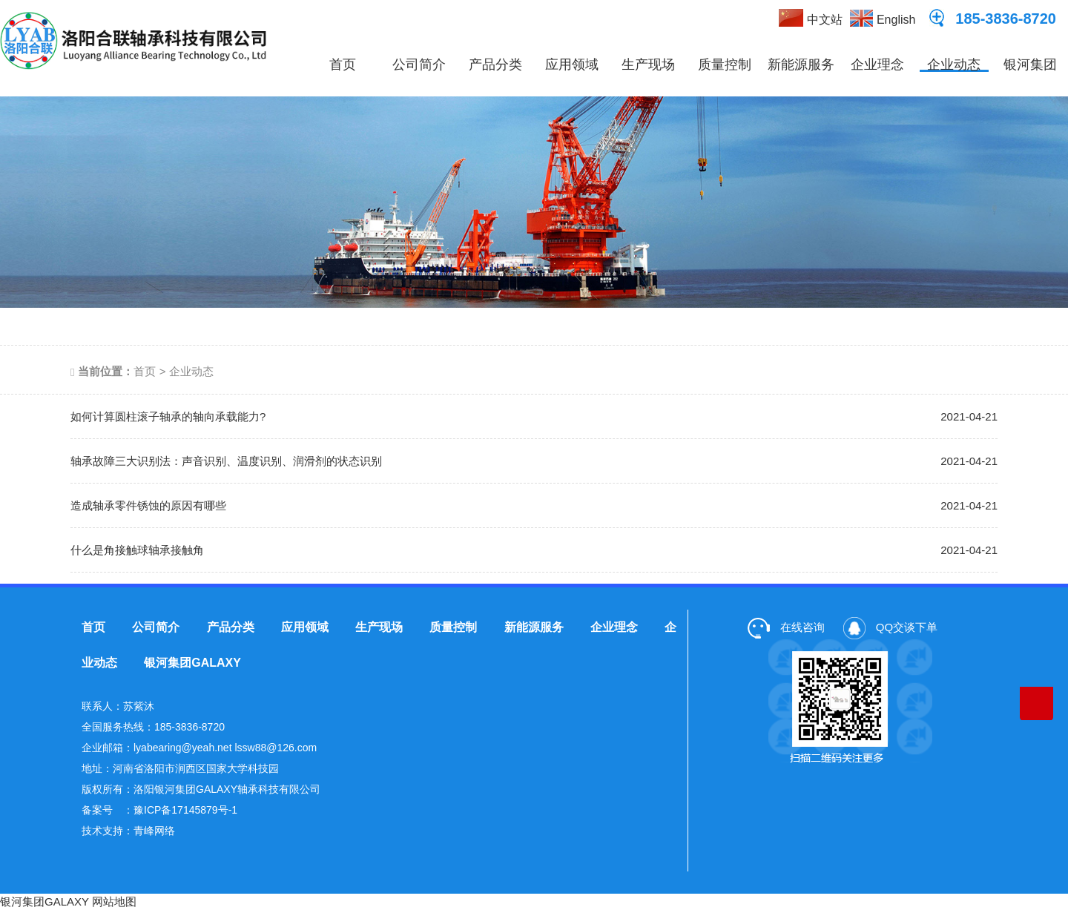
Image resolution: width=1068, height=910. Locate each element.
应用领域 (572, 64)
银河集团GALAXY (1029, 76)
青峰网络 (154, 831)
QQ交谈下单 (890, 627)
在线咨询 (786, 627)
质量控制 (724, 64)
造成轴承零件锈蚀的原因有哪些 (148, 505)
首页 (342, 64)
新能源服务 (801, 64)
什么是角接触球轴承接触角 (137, 550)
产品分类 (495, 64)
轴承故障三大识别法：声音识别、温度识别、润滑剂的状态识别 (226, 461)
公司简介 (419, 64)
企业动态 (954, 64)
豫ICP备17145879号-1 (185, 810)
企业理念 (877, 64)
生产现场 (648, 64)
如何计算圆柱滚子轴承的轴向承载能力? (168, 416)
